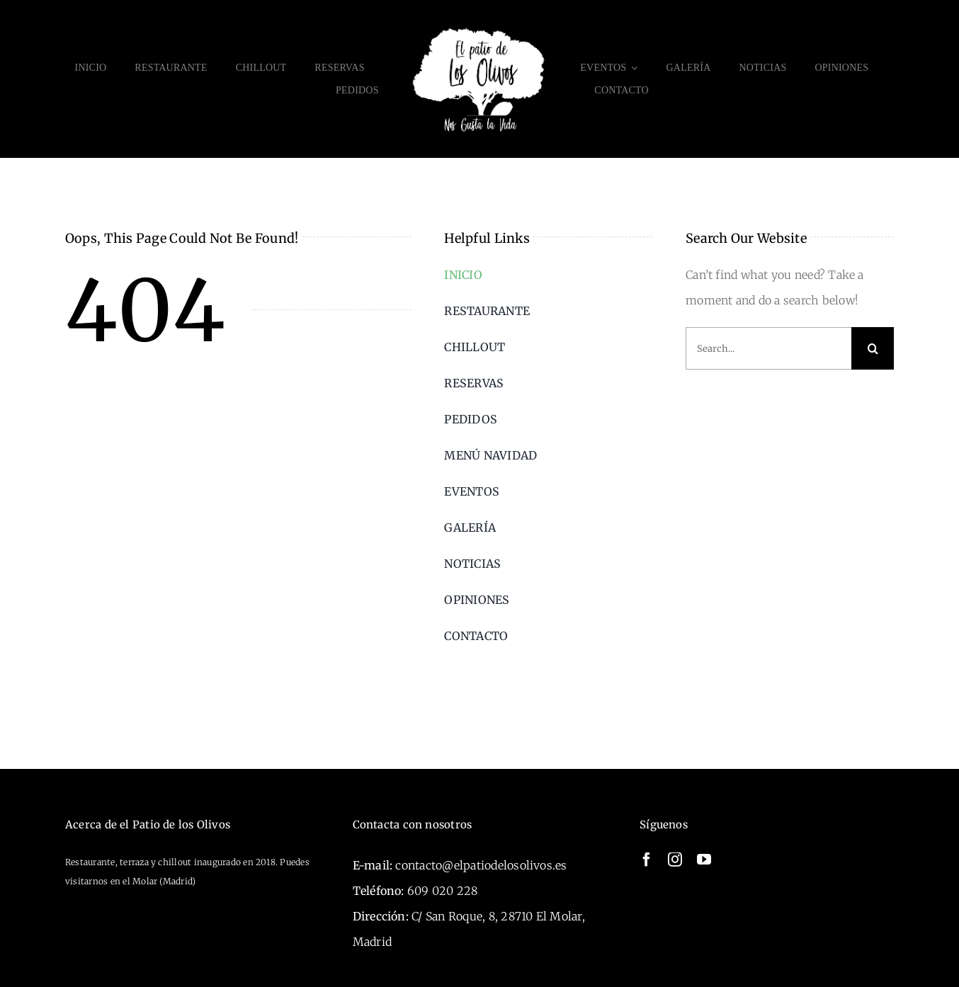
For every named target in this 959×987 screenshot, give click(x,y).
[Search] (872, 348)
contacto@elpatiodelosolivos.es (481, 865)
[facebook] (647, 859)
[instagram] (675, 859)
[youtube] (704, 859)
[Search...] (768, 348)
